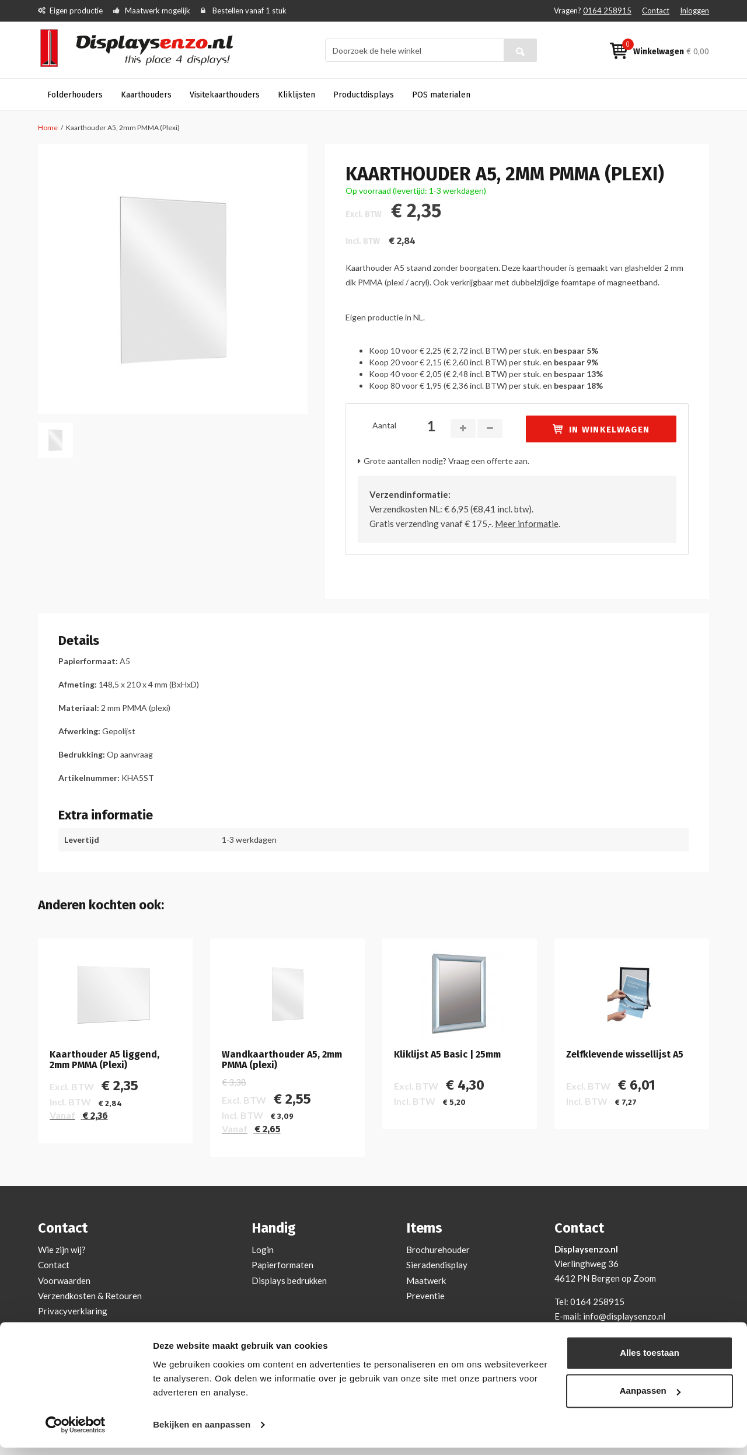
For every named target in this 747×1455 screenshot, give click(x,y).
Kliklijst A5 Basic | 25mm (447, 1054)
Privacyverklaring (72, 1311)
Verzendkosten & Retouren (90, 1295)
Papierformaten (282, 1264)
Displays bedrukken (289, 1280)
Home (48, 127)
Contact (655, 10)
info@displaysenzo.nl (624, 1316)
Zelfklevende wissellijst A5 (624, 1054)
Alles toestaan (649, 1360)
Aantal (384, 425)
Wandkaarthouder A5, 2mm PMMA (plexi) (282, 1059)
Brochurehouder (438, 1249)
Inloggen (694, 10)
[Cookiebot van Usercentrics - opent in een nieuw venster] (76, 1432)
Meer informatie (526, 523)
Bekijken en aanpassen (201, 1432)
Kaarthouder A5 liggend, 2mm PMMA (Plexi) (104, 1059)
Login (263, 1249)
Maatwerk (426, 1280)
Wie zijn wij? (62, 1249)
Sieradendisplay (436, 1264)
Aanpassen (650, 1398)
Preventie (425, 1295)
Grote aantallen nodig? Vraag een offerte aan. (446, 461)
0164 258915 (607, 10)
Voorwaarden (64, 1280)
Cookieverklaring (71, 1326)
